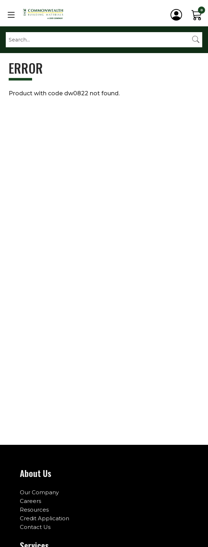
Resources (34, 509)
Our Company (39, 492)
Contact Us (35, 527)
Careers (30, 501)
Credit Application (44, 518)
